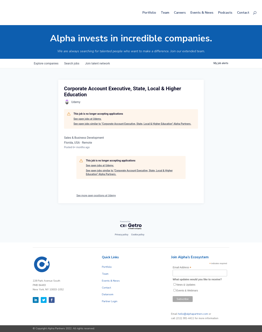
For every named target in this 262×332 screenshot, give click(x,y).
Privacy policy (121, 234)
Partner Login (109, 301)
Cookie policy (137, 234)
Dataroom (107, 294)
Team (165, 13)
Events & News (201, 13)
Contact (243, 13)
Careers (180, 13)
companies (46, 63)
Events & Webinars (187, 290)
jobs (71, 63)
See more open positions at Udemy (96, 195)
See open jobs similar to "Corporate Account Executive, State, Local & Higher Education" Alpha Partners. (132, 123)
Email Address (182, 267)
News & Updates (185, 284)
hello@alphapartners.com (193, 314)
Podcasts (225, 13)
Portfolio (149, 13)
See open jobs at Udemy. (88, 118)
